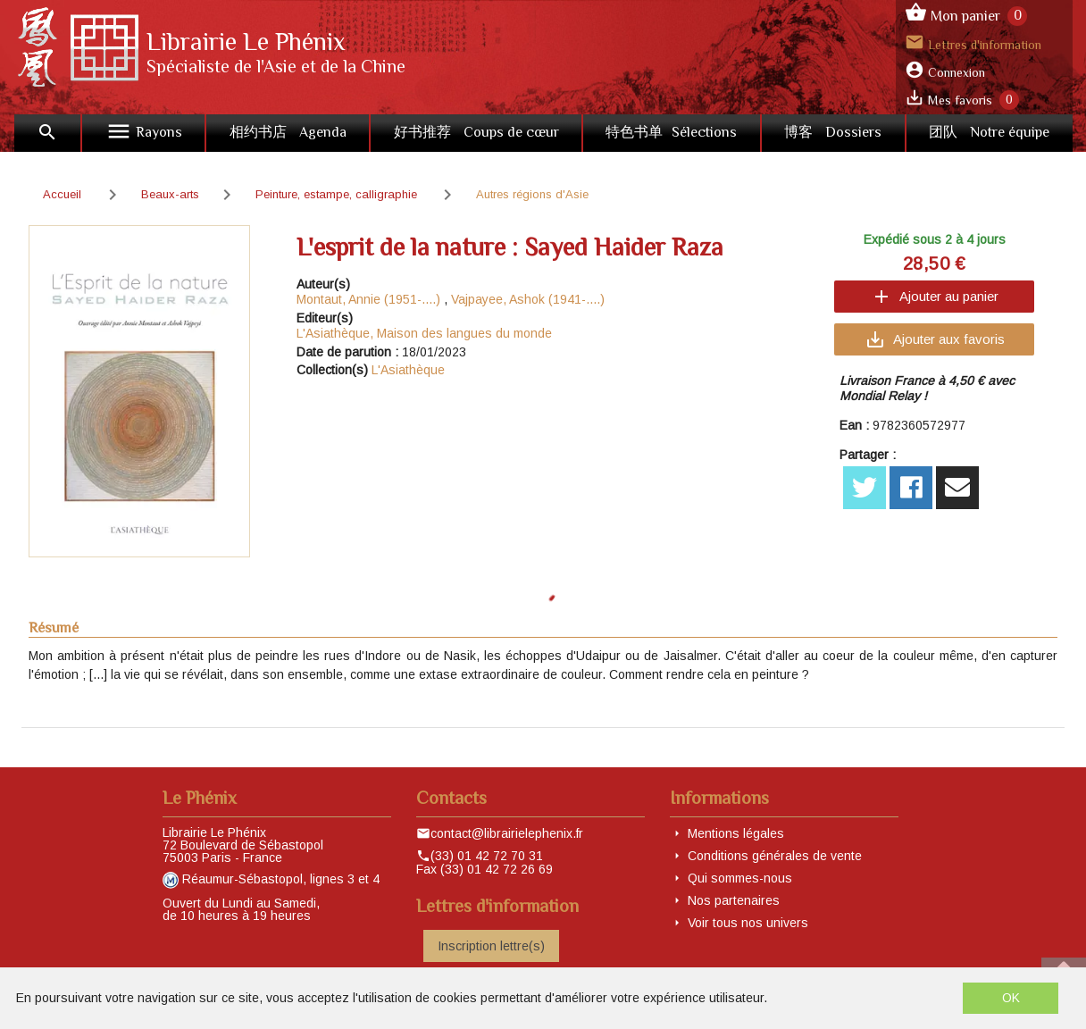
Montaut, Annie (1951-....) (368, 299)
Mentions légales (736, 833)
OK (1011, 998)
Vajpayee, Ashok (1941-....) (528, 299)
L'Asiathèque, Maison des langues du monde (424, 333)
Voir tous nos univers (748, 923)
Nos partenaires (734, 900)
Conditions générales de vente (775, 856)
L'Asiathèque (408, 370)
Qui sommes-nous (740, 878)
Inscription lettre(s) (491, 946)
